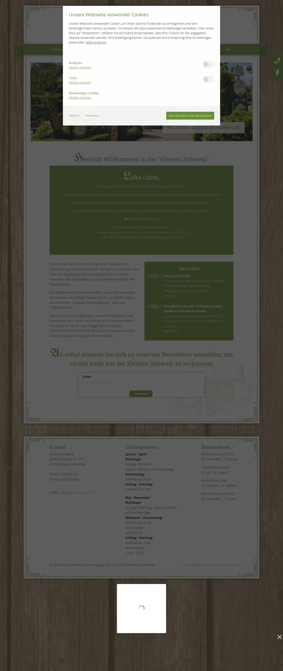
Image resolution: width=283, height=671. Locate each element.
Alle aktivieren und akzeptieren (190, 116)
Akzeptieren (92, 115)
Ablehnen (74, 115)
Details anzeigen (80, 67)
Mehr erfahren (96, 42)
